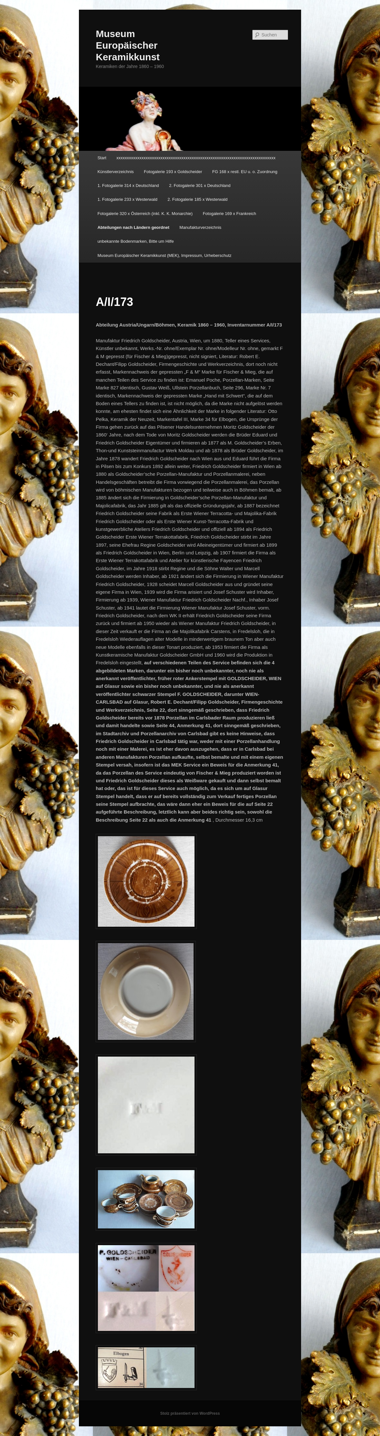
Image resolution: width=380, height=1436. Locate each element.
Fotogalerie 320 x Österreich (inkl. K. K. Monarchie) (145, 213)
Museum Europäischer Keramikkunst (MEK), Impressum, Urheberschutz (165, 255)
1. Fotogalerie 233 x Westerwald (127, 199)
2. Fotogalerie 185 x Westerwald (197, 199)
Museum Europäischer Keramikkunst (127, 45)
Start (102, 157)
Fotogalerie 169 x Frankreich (229, 213)
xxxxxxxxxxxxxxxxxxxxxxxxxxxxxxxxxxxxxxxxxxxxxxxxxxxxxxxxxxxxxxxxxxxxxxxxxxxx (196, 157)
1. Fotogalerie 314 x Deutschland (128, 185)
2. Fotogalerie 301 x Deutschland (200, 185)
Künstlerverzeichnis (116, 171)
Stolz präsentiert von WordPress (190, 1413)
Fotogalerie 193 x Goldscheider (173, 171)
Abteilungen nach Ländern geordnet (133, 227)
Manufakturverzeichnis (200, 227)
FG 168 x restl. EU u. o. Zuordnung (244, 171)
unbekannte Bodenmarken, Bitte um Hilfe (136, 241)
